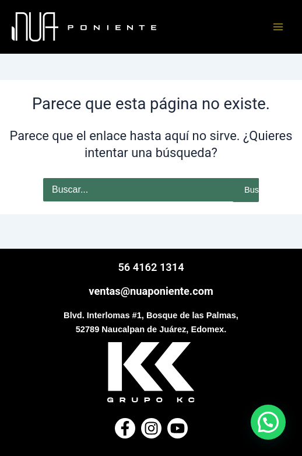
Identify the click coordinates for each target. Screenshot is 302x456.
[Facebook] (125, 428)
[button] (268, 422)
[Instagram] (151, 428)
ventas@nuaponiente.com (151, 291)
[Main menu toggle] (278, 27)
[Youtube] (177, 428)
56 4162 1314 (151, 267)
